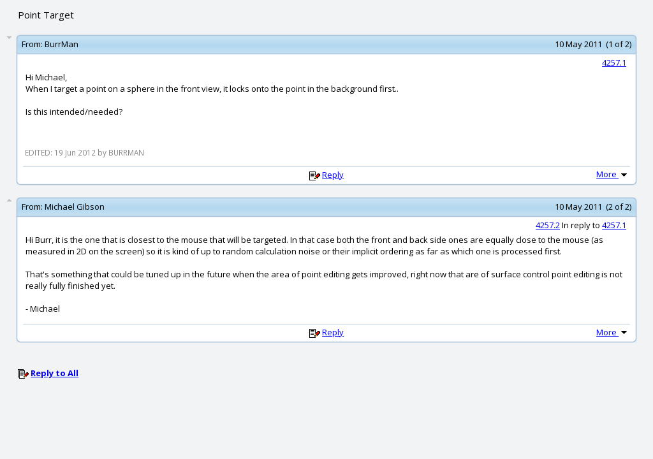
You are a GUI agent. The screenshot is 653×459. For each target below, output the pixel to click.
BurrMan (61, 44)
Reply (333, 174)
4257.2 (548, 225)
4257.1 (614, 62)
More (612, 174)
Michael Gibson (75, 206)
